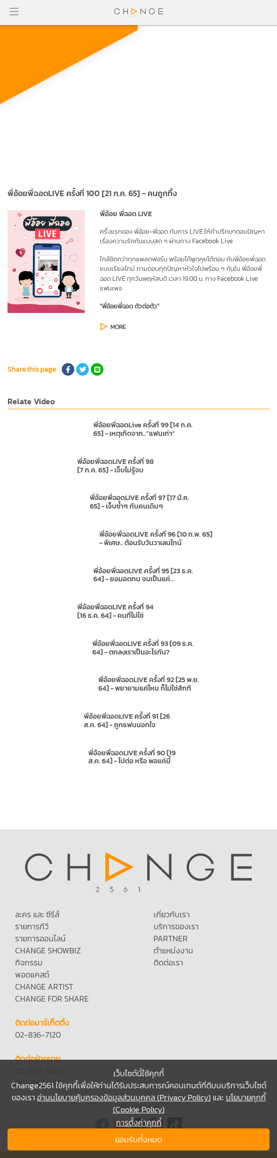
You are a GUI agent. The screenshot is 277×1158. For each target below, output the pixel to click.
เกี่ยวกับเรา (172, 914)
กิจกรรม (29, 962)
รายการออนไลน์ (40, 938)
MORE (118, 327)
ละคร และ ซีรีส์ (37, 914)
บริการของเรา (176, 926)
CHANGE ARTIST (44, 986)
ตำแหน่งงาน (173, 950)
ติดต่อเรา (168, 962)
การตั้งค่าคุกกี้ (139, 1122)
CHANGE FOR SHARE (52, 998)
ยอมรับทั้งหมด (138, 1139)
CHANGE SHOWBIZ (48, 950)
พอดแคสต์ (32, 974)
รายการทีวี (32, 926)
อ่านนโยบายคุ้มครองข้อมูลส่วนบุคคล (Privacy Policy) (124, 1097)
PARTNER (171, 938)
